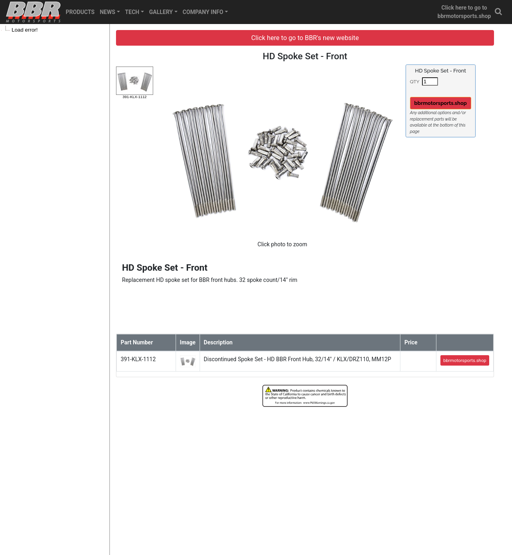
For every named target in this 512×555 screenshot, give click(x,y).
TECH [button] (132, 12)
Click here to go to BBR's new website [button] (305, 38)
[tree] (54, 30)
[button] (498, 12)
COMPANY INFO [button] (203, 12)
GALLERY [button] (161, 12)
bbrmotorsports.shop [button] (440, 103)
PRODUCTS (80, 12)
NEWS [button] (107, 12)
